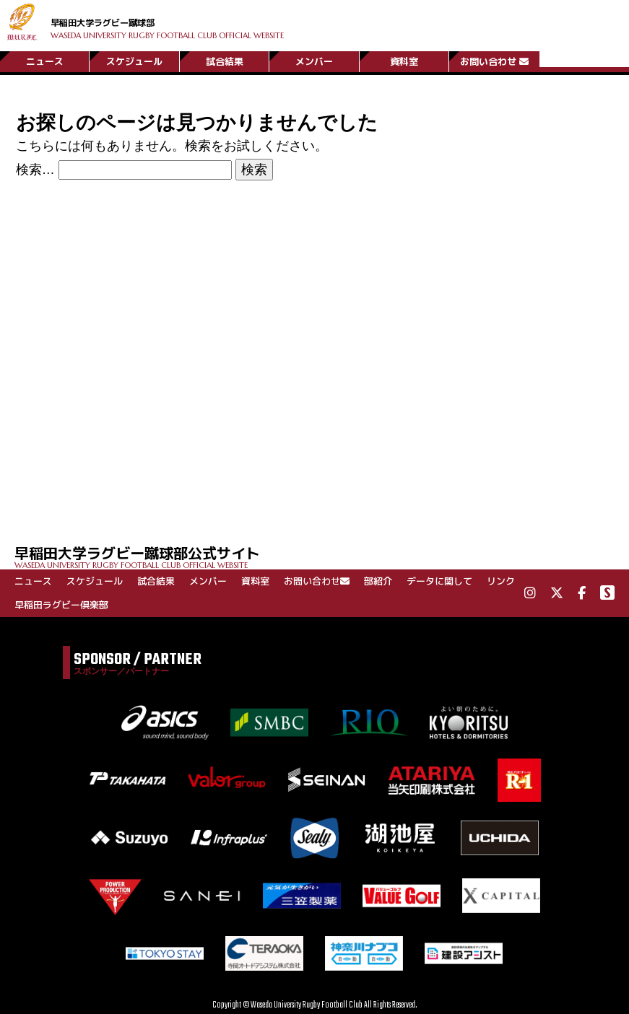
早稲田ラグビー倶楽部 (61, 604)
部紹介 (378, 580)
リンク (501, 580)
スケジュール (134, 59)
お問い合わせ (494, 59)
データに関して (439, 580)
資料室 (404, 59)
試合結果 (224, 59)
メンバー (314, 59)
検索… (35, 169)
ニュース (45, 59)
